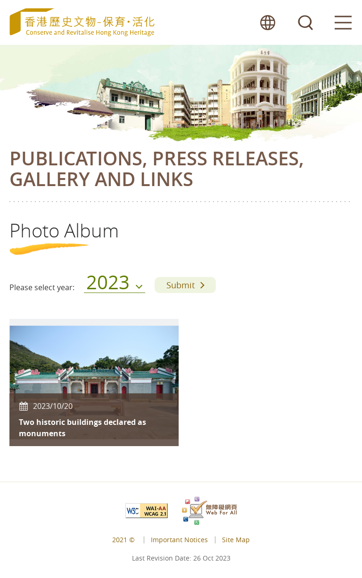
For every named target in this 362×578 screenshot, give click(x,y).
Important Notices (179, 539)
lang (268, 22)
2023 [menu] (108, 285)
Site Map (236, 539)
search (305, 22)
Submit (180, 285)
